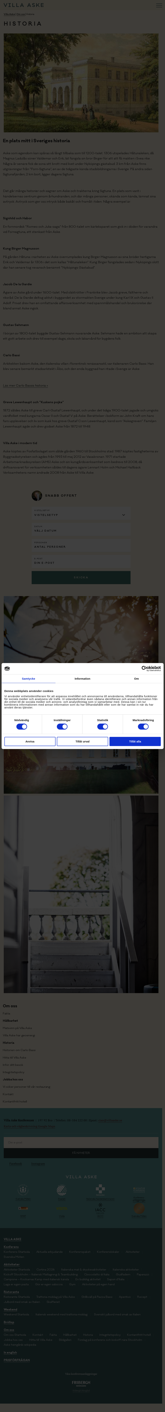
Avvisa (29, 741)
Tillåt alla (135, 741)
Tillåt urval (82, 741)
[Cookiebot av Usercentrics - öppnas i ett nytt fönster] (144, 668)
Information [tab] (82, 678)
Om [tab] (136, 678)
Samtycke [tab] (28, 678)
